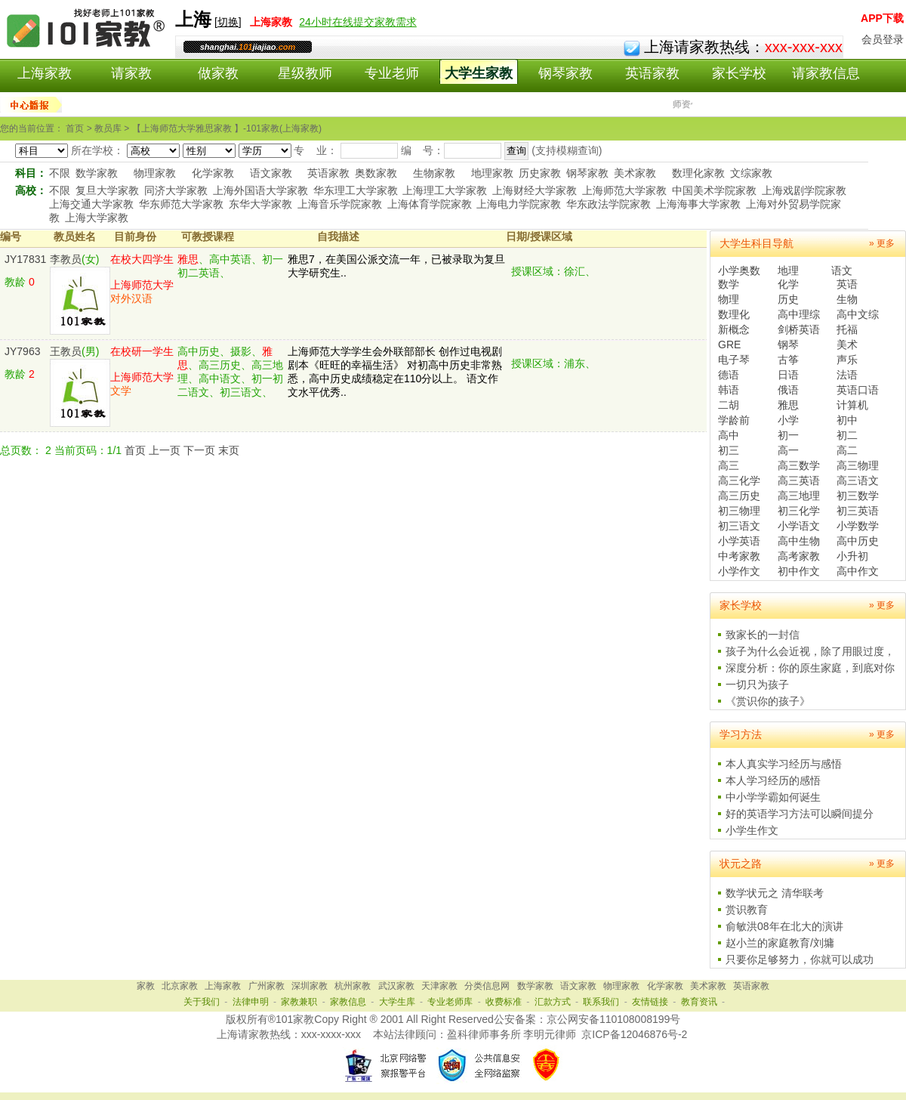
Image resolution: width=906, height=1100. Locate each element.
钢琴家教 (565, 73)
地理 (788, 270)
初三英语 (858, 511)
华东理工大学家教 (355, 190)
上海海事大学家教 (698, 204)
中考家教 (739, 556)
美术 (847, 344)
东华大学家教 (260, 204)
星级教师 (305, 73)
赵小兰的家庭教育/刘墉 (780, 943)
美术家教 (635, 173)
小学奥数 (739, 270)
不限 (59, 173)
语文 (841, 270)
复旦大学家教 (107, 190)
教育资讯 (699, 1001)
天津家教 (439, 986)
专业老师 (392, 73)
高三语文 (858, 480)
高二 (847, 450)
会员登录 (882, 39)
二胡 (728, 405)
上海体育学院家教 (429, 204)
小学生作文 (752, 830)
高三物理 (858, 465)
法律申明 (251, 1001)
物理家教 (155, 173)
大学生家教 (479, 73)
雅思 (788, 405)
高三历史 (739, 496)
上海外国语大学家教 (260, 190)
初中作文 (799, 571)
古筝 (788, 360)
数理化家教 (698, 173)
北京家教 (180, 986)
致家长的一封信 (763, 635)
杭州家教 (352, 986)
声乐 (847, 360)
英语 (847, 284)
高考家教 (799, 556)
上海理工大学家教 (444, 190)
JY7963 (22, 351)
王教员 (66, 351)
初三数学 (858, 496)
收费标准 (503, 1001)
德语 (728, 375)
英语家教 (652, 73)
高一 (788, 450)
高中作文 (858, 571)
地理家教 (492, 173)
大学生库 (397, 1001)
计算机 (852, 405)
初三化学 (799, 511)
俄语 (788, 390)
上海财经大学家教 (534, 190)
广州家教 (266, 986)
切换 (228, 22)
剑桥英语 (799, 329)
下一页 (199, 450)
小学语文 (799, 526)
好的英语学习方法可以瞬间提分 (800, 814)
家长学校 (739, 73)
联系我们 (601, 1001)
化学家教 (213, 173)
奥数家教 (376, 173)
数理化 (734, 314)
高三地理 (799, 496)
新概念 (734, 329)
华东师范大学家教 (181, 204)
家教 (146, 986)
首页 (135, 450)
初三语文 (739, 526)
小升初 (852, 556)
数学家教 (97, 173)
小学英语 (739, 541)
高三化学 (739, 480)
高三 (728, 465)
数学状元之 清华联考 (775, 893)
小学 (788, 420)
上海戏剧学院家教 (804, 190)
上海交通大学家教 (91, 204)
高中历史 (858, 541)
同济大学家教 (176, 190)
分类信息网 (487, 986)
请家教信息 (826, 73)
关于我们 (201, 1001)
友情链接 (650, 1001)
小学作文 (739, 571)
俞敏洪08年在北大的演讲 (784, 926)
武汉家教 (396, 986)
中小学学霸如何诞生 (773, 797)
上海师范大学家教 (624, 190)
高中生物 (799, 541)
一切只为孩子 (757, 684)
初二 (847, 435)
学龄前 (734, 420)
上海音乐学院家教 (339, 204)
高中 (728, 435)
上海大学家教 (96, 218)
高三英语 (799, 480)
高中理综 (799, 314)
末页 (228, 450)
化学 (788, 284)
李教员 (66, 259)
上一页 (164, 450)
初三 (728, 450)
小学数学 (858, 526)
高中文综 (858, 314)
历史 (788, 299)
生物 (847, 299)
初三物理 (739, 511)
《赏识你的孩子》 (768, 701)
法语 (847, 375)
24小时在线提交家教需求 (358, 22)
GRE (729, 344)
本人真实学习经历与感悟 (784, 764)
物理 (728, 299)
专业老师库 (450, 1001)
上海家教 (44, 73)
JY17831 (25, 259)
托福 (847, 329)
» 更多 (882, 243)
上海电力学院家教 (518, 204)
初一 (788, 435)
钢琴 (788, 344)
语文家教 (271, 173)
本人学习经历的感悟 (773, 780)
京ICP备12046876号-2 (634, 1034)
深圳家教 (309, 986)
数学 (728, 284)
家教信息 (348, 1001)
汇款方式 (553, 1001)
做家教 (218, 73)
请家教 (131, 73)
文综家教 (751, 173)
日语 (788, 375)
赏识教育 (747, 910)
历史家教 (540, 173)
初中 (847, 420)
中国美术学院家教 (714, 190)
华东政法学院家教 (608, 204)
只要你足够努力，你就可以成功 (800, 959)
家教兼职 (299, 1001)
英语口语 (858, 390)
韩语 (728, 390)
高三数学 (799, 465)
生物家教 (434, 173)
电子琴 (734, 360)
